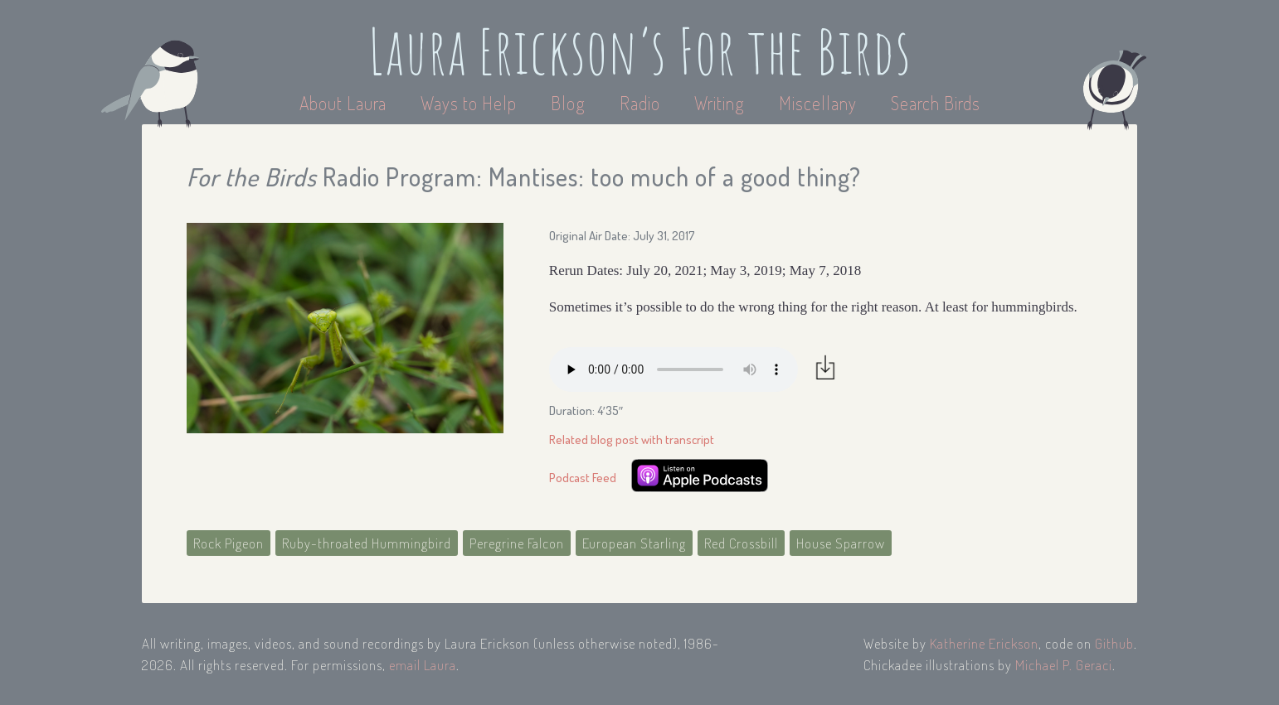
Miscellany (818, 102)
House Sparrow (840, 543)
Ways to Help (471, 102)
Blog (568, 102)
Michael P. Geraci (1063, 665)
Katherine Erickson (984, 643)
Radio (642, 102)
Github (1114, 643)
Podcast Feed (582, 477)
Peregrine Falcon (516, 543)
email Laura (422, 665)
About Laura (345, 102)
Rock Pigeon (228, 543)
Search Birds (935, 102)
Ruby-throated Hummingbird (366, 543)
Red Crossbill (741, 543)
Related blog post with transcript (631, 439)
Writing (719, 102)
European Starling (634, 543)
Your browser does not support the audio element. (673, 369)
